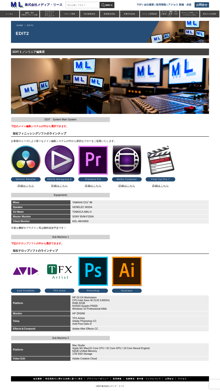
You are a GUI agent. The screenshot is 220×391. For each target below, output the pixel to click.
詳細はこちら (26, 185)
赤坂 (188, 4)
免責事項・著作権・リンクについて (143, 379)
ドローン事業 (69, 14)
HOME (19, 25)
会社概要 (149, 4)
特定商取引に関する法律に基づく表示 (64, 379)
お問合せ (201, 4)
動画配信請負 (109, 14)
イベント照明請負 (149, 14)
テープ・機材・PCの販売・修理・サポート (169, 14)
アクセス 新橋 (176, 4)
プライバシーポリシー (98, 379)
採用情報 (161, 4)
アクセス (182, 379)
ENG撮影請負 (89, 14)
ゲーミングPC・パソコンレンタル (189, 14)
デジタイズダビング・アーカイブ (49, 14)
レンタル (9, 14)
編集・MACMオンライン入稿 (29, 14)
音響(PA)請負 (129, 14)
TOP (139, 4)
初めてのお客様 (209, 14)
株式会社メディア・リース (36, 4)
